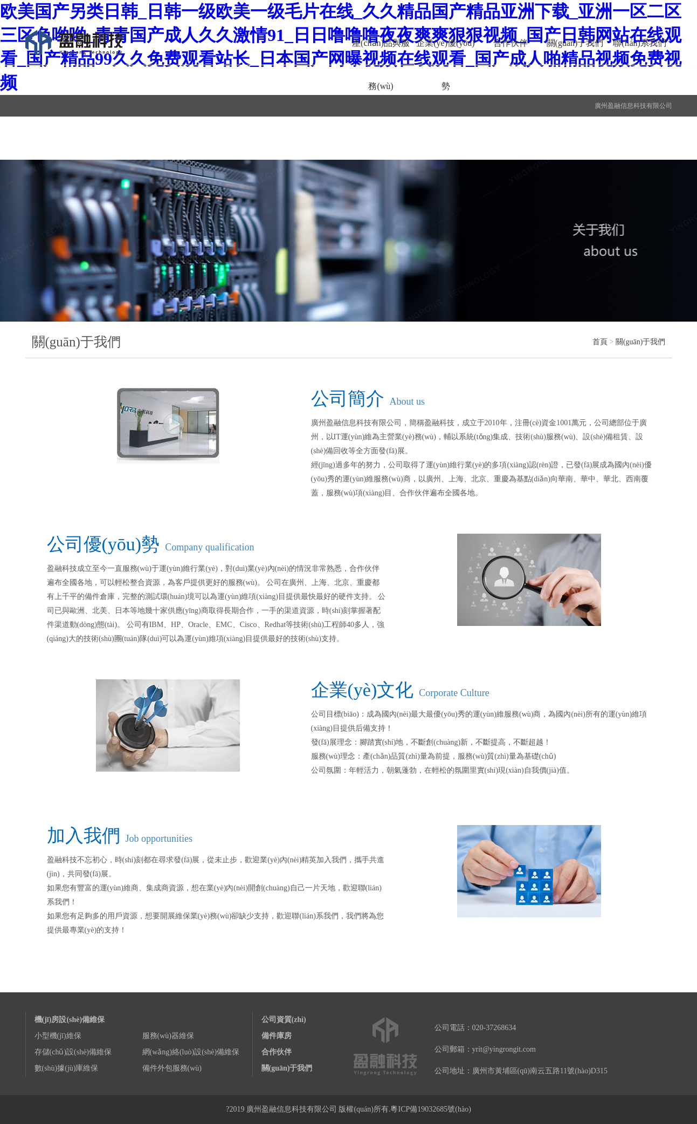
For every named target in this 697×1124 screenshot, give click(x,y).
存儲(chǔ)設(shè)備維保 (73, 1052)
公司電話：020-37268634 (475, 1028)
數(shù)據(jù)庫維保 (66, 1068)
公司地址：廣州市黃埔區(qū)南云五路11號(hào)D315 (521, 1071)
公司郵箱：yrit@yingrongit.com (485, 1049)
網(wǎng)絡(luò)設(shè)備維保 (191, 1052)
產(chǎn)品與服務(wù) (381, 64)
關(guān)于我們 (575, 42)
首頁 (600, 342)
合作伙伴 (510, 42)
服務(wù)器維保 (168, 1036)
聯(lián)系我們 (639, 42)
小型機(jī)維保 (57, 1036)
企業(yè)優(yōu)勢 (445, 64)
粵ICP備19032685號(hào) (430, 1109)
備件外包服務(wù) (172, 1068)
